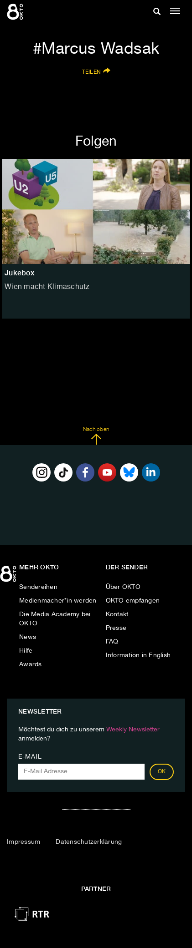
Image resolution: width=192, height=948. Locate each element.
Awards (30, 664)
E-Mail (30, 757)
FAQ (112, 642)
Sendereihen (38, 587)
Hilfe (25, 651)
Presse (116, 628)
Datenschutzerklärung (89, 842)
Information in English (138, 655)
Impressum (23, 842)
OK (162, 772)
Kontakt (117, 614)
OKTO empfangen (133, 601)
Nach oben (96, 436)
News (27, 637)
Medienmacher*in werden (58, 601)
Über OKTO (123, 587)
